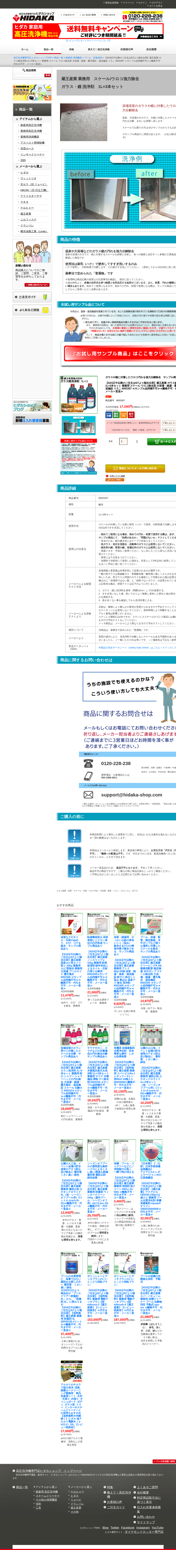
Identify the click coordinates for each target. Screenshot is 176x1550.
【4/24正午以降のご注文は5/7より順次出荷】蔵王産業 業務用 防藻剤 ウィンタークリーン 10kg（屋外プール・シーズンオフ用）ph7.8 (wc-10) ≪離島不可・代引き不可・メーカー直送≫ (99, 1187)
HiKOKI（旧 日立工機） (34, 190)
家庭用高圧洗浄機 (31, 125)
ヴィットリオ (28, 178)
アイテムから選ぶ (46, 1487)
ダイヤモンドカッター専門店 (144, 1531)
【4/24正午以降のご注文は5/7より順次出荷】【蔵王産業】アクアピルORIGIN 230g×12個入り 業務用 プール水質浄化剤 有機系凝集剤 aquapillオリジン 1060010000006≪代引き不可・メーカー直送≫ (151, 1189)
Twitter (114, 1527)
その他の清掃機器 (46, 1499)
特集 (110, 1487)
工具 (38, 1507)
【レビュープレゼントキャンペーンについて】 (88, 40)
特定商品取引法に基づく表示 (149, 1500)
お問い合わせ (146, 1517)
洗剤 (23, 160)
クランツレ (27, 225)
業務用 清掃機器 (74, 57)
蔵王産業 (25, 213)
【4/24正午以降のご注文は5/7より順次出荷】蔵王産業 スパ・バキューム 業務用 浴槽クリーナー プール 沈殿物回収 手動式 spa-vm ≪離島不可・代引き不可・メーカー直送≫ (151, 1294)
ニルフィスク (28, 219)
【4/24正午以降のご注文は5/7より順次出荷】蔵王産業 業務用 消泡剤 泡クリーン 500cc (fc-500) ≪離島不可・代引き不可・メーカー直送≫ (124, 1180)
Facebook (127, 1527)
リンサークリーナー (32, 154)
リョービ (76, 1499)
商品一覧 (58, 57)
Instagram (143, 1527)
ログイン (142, 2)
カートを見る (155, 6)
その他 (75, 1511)
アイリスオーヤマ (31, 196)
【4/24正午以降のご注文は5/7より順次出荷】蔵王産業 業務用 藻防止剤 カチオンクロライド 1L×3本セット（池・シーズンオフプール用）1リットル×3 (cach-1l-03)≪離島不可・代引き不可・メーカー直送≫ (151, 1073)
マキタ (24, 202)
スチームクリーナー (48, 1495)
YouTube (157, 1527)
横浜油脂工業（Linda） (34, 231)
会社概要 (143, 1492)
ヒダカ (24, 172)
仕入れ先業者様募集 (149, 1509)
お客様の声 (114, 1502)
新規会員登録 (112, 2)
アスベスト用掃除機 (32, 142)
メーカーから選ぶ (81, 1487)
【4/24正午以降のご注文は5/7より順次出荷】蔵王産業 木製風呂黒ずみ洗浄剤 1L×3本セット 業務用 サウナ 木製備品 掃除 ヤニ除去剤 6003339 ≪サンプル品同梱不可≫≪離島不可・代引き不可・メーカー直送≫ (98, 1071)
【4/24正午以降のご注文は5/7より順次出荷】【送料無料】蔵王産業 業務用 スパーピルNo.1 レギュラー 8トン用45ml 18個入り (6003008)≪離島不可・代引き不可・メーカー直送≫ (125, 1068)
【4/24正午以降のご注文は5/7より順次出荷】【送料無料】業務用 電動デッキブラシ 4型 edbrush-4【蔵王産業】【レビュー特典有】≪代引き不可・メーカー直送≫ (124, 1296)
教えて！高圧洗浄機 (119, 1494)
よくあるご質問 (147, 1487)
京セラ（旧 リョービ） (34, 184)
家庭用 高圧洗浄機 (47, 1491)
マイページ (128, 2)
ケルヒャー (27, 207)
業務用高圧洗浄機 (31, 130)
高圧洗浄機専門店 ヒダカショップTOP (33, 57)
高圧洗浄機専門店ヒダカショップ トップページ (49, 1471)
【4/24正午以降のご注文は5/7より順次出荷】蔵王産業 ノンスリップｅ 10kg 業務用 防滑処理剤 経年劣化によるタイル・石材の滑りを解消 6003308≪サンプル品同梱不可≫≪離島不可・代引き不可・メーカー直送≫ (97, 961)
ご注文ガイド (116, 1507)
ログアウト (156, 2)
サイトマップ (146, 1522)
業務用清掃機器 (29, 136)
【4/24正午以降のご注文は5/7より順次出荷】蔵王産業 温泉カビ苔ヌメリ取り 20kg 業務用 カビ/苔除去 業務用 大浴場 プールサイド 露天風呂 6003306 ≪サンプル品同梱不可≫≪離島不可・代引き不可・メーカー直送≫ (71, 963)
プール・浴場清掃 (93, 57)
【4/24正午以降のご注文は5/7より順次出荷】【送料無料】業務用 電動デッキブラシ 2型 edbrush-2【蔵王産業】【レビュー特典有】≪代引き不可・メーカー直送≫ (97, 1296)
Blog (106, 1527)
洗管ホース (27, 148)
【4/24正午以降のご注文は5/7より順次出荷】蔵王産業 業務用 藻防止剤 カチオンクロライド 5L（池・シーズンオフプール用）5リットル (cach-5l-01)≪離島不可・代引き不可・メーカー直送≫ (72, 1186)
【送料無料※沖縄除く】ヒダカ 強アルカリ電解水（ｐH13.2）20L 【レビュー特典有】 (72, 1406)
